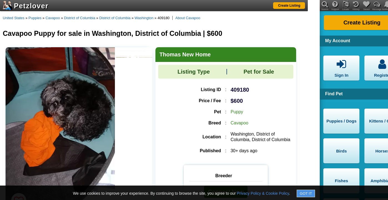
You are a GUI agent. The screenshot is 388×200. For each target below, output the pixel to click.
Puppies (35, 18)
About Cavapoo (187, 18)
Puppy (237, 111)
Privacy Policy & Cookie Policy (263, 193)
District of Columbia (79, 18)
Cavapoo (53, 18)
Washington (144, 18)
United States (13, 18)
